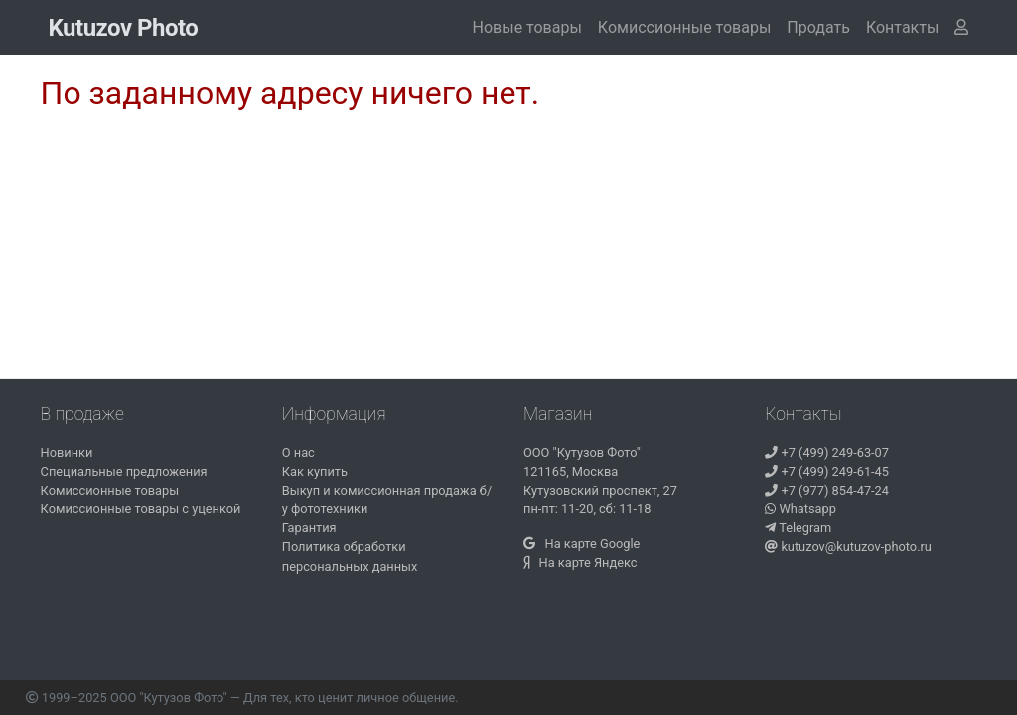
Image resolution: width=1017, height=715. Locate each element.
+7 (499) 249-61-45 (827, 471)
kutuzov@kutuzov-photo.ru (848, 546)
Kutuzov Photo (124, 28)
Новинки (67, 452)
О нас (298, 452)
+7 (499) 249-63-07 (827, 452)
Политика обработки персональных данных (350, 556)
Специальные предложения (124, 471)
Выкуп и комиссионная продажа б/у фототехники (387, 499)
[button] (902, 28)
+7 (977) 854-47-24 (827, 490)
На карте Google (581, 543)
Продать (818, 27)
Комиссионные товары (684, 27)
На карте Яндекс (580, 562)
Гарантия (309, 527)
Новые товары (527, 27)
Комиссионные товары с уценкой (141, 508)
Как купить (315, 471)
